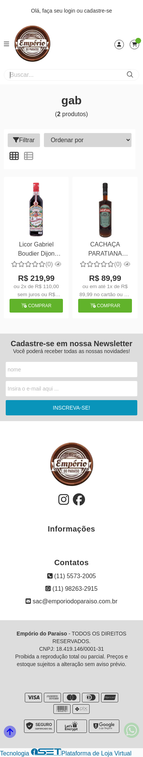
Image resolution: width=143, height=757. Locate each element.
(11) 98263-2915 (71, 588)
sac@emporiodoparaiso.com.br (71, 601)
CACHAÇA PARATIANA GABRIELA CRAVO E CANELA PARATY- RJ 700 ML (105, 250)
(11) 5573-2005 (71, 576)
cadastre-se (98, 11)
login (70, 11)
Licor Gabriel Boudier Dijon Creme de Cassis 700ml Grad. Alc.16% (36, 250)
